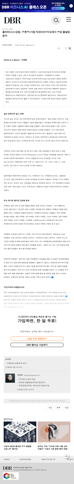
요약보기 (70, 48)
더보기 (58, 48)
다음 (66, 407)
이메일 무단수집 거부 (48, 459)
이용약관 (6, 459)
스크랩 (66, 48)
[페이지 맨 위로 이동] (66, 456)
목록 (58, 407)
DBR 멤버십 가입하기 (37, 344)
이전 (50, 407)
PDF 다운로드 (62, 48)
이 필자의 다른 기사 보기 (13, 367)
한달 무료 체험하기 (37, 338)
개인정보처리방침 (25, 459)
